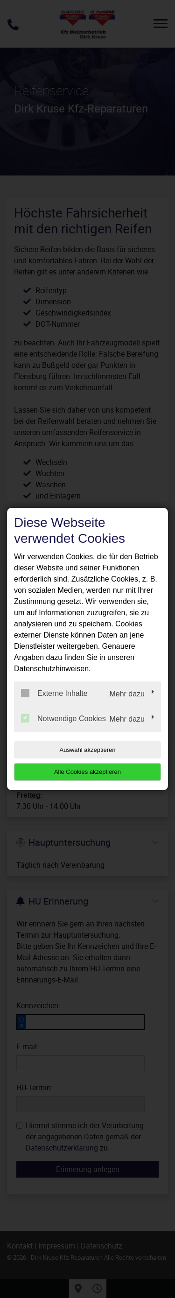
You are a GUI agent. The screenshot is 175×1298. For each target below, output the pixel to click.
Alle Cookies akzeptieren (87, 771)
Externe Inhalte (54, 693)
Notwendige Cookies (63, 718)
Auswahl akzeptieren (88, 749)
